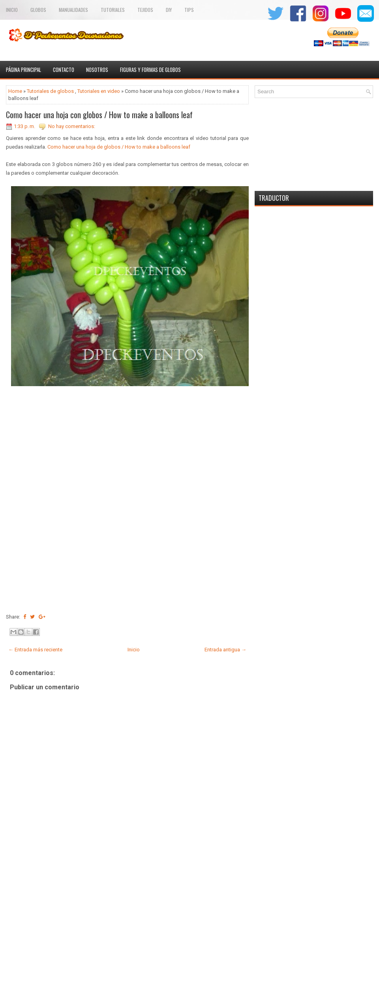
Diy (169, 9)
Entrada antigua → (225, 650)
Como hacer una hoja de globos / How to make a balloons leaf (118, 147)
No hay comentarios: (71, 126)
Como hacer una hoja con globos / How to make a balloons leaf (99, 114)
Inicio (12, 9)
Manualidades (73, 9)
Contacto (63, 70)
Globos (38, 9)
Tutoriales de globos (50, 91)
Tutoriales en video (98, 91)
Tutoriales (113, 9)
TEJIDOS (145, 9)
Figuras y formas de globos (150, 70)
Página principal (23, 70)
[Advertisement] (127, 934)
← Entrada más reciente (35, 650)
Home (15, 91)
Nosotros (97, 70)
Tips (189, 9)
